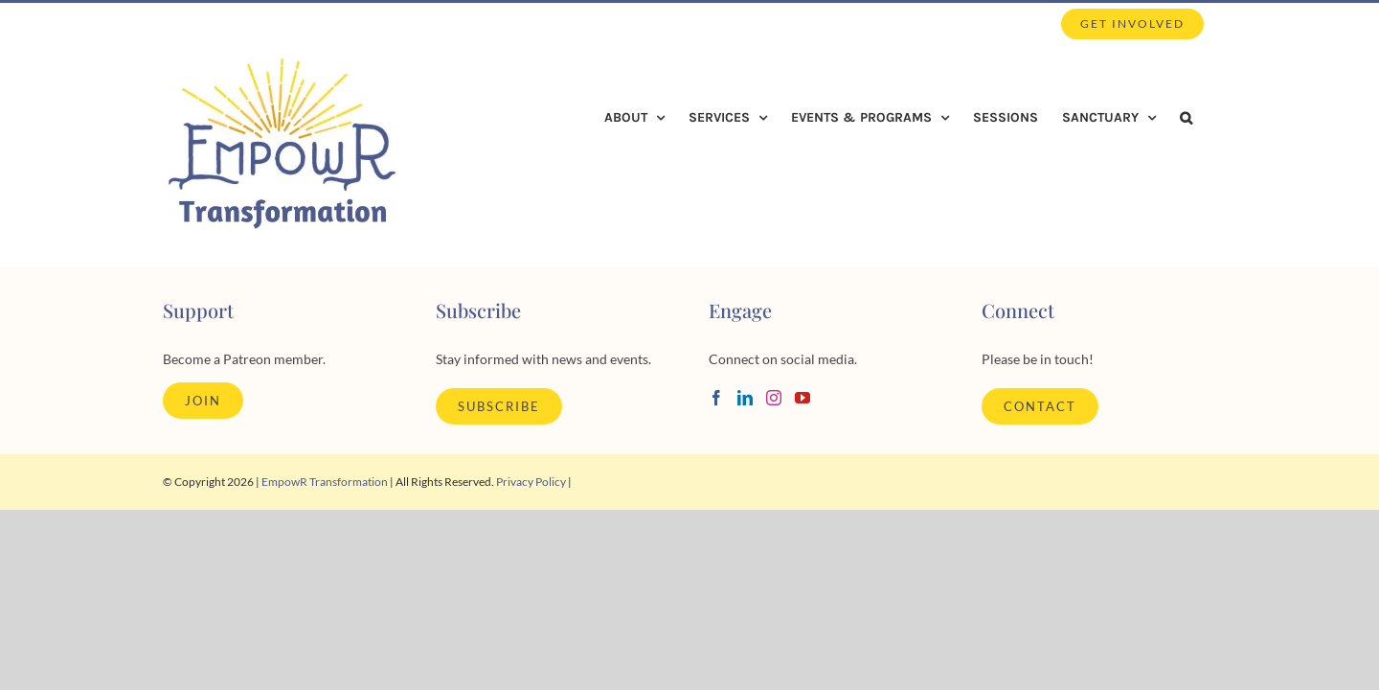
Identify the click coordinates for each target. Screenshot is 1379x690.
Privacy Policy (531, 481)
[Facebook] (716, 397)
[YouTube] (802, 397)
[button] (1210, 118)
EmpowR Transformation (324, 481)
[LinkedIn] (745, 397)
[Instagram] (773, 397)
